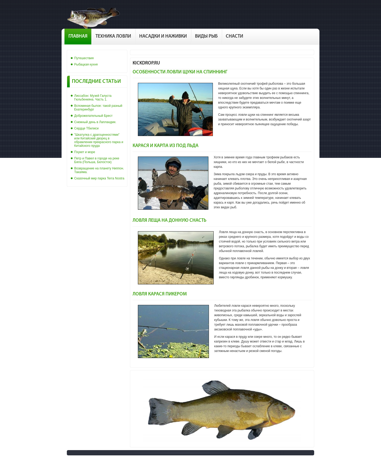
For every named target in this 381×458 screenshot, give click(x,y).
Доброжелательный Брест (93, 116)
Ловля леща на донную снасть (169, 220)
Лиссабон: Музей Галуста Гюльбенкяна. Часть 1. (93, 97)
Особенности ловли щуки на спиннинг (180, 72)
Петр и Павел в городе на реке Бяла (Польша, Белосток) (96, 160)
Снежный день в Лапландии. (95, 122)
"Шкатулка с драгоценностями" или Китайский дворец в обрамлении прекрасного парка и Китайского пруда (98, 140)
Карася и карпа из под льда (165, 145)
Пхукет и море (84, 152)
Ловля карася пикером (160, 294)
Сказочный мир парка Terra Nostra (99, 178)
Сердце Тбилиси (86, 128)
